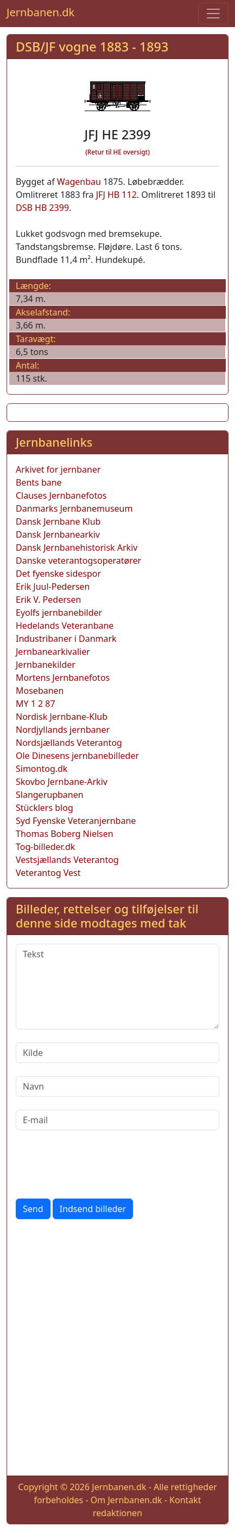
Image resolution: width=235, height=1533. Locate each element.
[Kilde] (117, 1052)
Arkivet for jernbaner (58, 469)
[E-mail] (117, 1120)
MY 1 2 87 (35, 704)
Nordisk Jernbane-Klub (61, 717)
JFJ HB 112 (116, 195)
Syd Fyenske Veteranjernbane (76, 821)
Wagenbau (79, 182)
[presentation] (98, 1164)
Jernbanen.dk (40, 12)
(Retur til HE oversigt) (117, 152)
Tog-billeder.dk (45, 847)
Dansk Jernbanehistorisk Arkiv (76, 547)
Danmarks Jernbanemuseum (74, 508)
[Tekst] (117, 986)
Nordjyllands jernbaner (63, 730)
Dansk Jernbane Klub (58, 521)
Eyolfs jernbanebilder (59, 613)
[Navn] (117, 1086)
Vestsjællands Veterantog (67, 860)
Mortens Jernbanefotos (63, 678)
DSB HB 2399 (42, 208)
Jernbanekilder (45, 665)
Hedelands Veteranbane (64, 626)
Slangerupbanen (50, 795)
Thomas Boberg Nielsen (64, 834)
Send (33, 1209)
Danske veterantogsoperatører (78, 560)
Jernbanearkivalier (53, 652)
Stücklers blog (44, 808)
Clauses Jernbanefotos (61, 495)
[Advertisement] (117, 1349)
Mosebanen (40, 691)
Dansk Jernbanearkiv (58, 534)
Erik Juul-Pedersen (53, 586)
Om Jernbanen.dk (126, 1500)
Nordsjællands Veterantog (69, 743)
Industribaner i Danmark (66, 639)
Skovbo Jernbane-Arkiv (61, 782)
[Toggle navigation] (213, 13)
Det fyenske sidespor (58, 573)
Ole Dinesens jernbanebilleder (77, 756)
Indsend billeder (93, 1209)
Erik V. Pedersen (48, 600)
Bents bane (39, 482)
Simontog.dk (41, 769)
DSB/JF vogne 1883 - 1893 (92, 46)
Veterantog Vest (48, 873)
